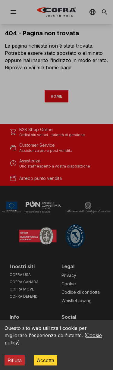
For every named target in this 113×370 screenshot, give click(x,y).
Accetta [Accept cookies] (45, 360)
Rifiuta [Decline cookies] (15, 360)
